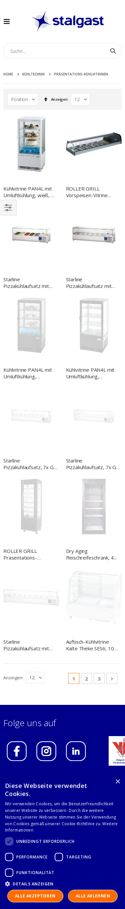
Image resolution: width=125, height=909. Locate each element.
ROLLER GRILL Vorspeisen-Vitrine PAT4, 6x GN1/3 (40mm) (87, 192)
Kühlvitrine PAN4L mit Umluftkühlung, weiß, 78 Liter (30, 192)
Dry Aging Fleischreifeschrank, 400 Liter (93, 407)
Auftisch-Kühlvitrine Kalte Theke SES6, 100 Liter (91, 449)
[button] (62, 883)
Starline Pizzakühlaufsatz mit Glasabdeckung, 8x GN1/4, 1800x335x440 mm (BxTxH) (29, 449)
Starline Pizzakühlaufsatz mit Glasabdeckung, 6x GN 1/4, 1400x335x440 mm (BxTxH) (91, 283)
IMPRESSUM (23, 582)
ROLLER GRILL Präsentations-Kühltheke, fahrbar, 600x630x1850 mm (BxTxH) (25, 407)
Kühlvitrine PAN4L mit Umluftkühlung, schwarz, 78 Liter (27, 324)
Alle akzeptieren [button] (35, 896)
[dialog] (62, 842)
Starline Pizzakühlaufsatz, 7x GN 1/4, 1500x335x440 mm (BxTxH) (30, 366)
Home (8, 74)
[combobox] (62, 51)
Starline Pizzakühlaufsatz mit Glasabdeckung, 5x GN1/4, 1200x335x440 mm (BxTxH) (29, 283)
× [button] (117, 781)
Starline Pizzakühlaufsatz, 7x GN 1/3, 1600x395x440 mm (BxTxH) (93, 366)
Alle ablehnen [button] (93, 896)
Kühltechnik (33, 74)
